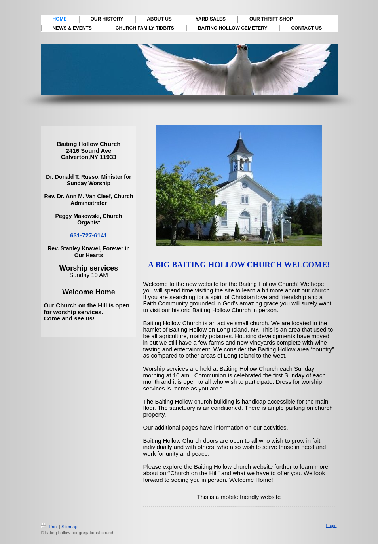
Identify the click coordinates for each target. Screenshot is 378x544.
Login (331, 525)
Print (50, 526)
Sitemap (69, 526)
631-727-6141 (88, 235)
